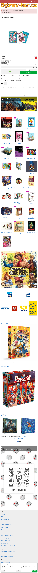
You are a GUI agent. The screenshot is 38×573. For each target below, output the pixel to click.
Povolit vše (34, 570)
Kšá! (19, 172)
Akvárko (19, 129)
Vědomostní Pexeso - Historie (19, 187)
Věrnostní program (6, 538)
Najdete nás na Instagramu (8, 554)
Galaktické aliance (6, 217)
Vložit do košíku (28, 72)
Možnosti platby (5, 522)
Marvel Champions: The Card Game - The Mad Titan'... (7, 188)
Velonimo (31, 203)
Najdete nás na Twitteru (7, 556)
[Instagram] (19, 477)
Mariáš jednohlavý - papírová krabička (19, 203)
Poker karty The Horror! (31, 232)
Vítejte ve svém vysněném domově (19, 234)
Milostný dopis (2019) (31, 187)
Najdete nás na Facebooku (8, 551)
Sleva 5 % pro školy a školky (8, 545)
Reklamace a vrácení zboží (8, 529)
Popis (2, 83)
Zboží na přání (4, 543)
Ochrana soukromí (6, 527)
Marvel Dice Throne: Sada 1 (31, 158)
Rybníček (19, 143)
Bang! (19, 218)
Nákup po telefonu (5, 540)
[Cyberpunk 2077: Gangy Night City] (19, 104)
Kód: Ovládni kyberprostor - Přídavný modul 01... (19, 158)
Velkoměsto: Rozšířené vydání (31, 143)
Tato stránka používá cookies (7, 564)
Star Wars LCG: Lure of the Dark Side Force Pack (31, 173)
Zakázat (3, 570)
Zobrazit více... (16, 362)
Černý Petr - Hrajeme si (31, 128)
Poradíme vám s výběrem (7, 535)
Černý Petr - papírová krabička (6, 232)
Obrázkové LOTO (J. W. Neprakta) (7, 173)
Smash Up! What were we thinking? (6, 248)
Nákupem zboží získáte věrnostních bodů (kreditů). (12, 80)
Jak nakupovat (4, 516)
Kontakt (3, 514)
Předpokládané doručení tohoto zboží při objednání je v (17, 75)
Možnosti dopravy (5, 519)
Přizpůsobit (19, 570)
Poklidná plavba (6, 158)
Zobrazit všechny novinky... (19, 438)
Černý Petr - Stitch (7, 143)
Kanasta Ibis (7, 202)
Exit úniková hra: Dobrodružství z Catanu (31, 218)
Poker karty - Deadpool (7, 128)
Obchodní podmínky (6, 524)
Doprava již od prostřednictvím (14, 78)
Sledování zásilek (5, 562)
